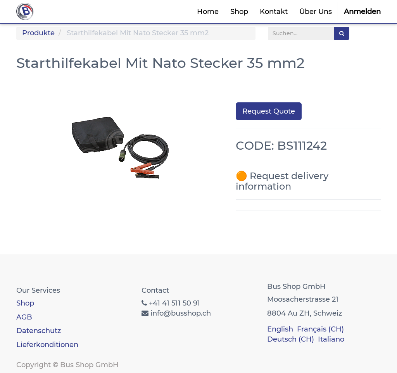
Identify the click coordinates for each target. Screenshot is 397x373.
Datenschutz (38, 330)
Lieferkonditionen (47, 344)
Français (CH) (320, 329)
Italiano (331, 339)
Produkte (38, 33)
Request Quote (268, 111)
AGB (24, 317)
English (280, 329)
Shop (25, 303)
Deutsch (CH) (290, 339)
